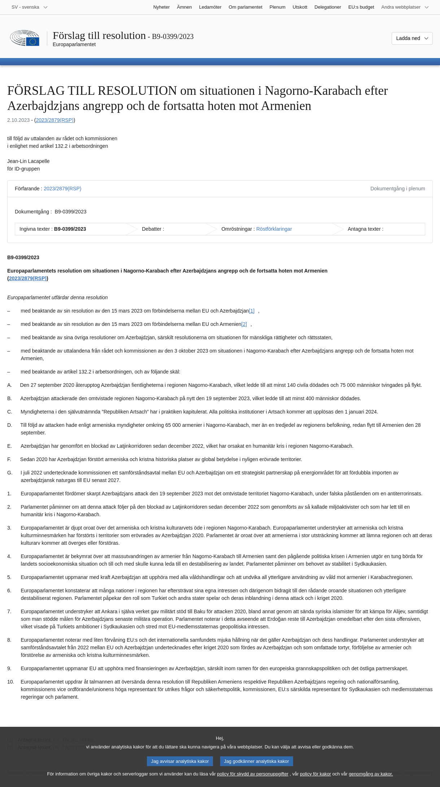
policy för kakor (315, 780)
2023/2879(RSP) (54, 120)
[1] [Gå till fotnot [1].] (252, 311)
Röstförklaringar (274, 229)
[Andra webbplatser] (405, 7)
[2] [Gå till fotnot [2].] (244, 324)
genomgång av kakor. (371, 780)
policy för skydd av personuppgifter (252, 780)
